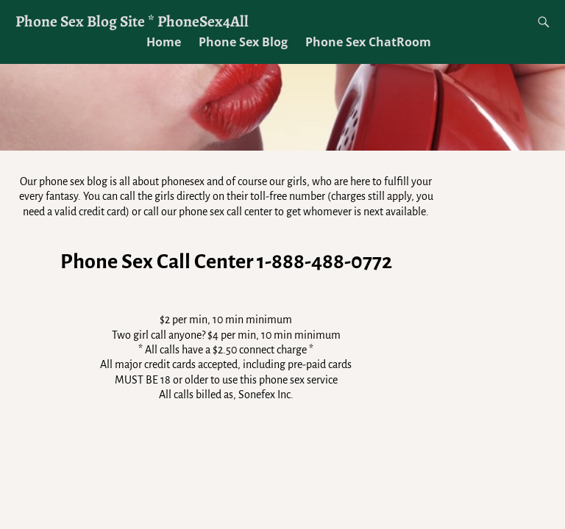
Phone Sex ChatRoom (368, 42)
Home (163, 42)
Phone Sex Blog (243, 42)
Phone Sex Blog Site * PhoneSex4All (132, 21)
